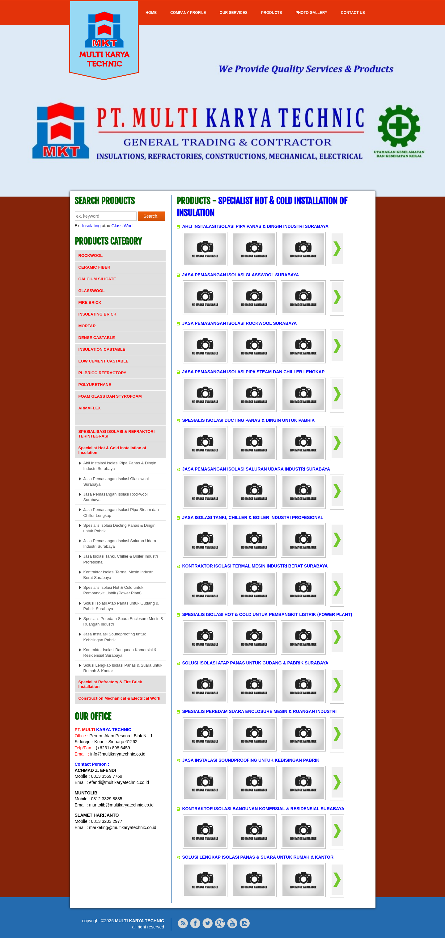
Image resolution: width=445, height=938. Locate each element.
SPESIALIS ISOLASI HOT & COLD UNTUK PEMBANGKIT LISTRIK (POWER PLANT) (267, 614)
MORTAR (87, 326)
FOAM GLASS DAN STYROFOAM (110, 396)
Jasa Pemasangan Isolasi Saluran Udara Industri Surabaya (119, 543)
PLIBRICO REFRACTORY (102, 373)
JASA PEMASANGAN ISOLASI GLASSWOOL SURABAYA (240, 274)
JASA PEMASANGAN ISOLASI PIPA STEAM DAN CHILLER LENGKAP (253, 371)
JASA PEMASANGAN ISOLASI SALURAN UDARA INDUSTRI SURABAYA (256, 469)
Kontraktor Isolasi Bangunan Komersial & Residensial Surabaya (120, 652)
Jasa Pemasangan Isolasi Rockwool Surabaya (115, 497)
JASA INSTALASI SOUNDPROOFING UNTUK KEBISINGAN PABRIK (251, 760)
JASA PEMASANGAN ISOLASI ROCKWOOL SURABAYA (239, 323)
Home (151, 12)
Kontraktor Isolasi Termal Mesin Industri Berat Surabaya (118, 575)
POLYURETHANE (94, 384)
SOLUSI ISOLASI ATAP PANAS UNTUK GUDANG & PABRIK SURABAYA (255, 662)
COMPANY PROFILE (188, 12)
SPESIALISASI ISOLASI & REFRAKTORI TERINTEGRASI (116, 433)
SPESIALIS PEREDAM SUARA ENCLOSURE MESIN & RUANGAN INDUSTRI (259, 711)
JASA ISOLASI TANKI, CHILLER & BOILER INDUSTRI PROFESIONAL (253, 517)
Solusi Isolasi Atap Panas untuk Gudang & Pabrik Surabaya (121, 606)
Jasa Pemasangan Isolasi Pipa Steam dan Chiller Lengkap (121, 512)
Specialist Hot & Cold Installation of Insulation (112, 450)
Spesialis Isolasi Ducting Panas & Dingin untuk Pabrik (119, 528)
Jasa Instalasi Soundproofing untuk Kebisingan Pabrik (114, 637)
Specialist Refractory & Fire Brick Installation (110, 684)
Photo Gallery (311, 12)
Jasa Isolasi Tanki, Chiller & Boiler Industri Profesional (120, 559)
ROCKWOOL (90, 255)
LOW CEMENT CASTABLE (103, 361)
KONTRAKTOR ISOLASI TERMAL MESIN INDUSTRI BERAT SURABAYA (255, 565)
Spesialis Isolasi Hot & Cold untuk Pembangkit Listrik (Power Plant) (113, 590)
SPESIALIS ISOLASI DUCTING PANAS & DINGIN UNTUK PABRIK (248, 420)
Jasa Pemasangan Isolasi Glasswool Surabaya (116, 481)
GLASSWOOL (91, 290)
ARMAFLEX (89, 408)
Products (271, 12)
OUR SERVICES (234, 12)
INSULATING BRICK (97, 314)
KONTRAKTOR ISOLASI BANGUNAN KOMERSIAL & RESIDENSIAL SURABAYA (263, 808)
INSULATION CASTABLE (101, 349)
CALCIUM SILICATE (97, 279)
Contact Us (353, 12)
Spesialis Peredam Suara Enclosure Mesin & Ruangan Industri (123, 621)
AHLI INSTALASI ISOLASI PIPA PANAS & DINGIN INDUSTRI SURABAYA (255, 226)
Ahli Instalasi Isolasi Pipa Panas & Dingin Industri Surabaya (119, 466)
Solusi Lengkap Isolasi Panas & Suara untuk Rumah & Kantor (123, 668)
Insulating (91, 225)
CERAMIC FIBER (94, 267)
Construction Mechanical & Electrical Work (119, 698)
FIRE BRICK (89, 302)
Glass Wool (123, 225)
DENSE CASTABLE (96, 337)
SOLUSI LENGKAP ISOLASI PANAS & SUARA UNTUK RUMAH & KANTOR (258, 857)
